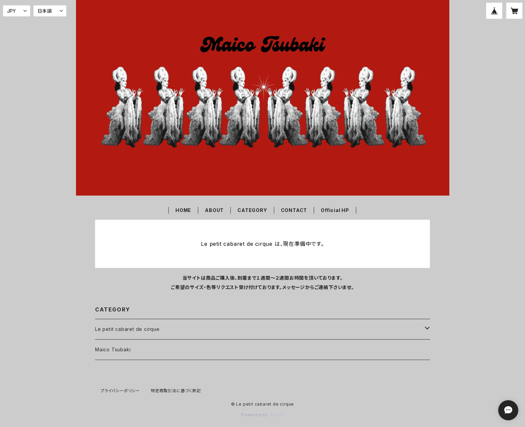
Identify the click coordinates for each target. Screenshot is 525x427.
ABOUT (214, 210)
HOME (183, 210)
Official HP (335, 210)
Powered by (262, 414)
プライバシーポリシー (120, 390)
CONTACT (294, 210)
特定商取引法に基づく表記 (176, 390)
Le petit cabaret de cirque (127, 329)
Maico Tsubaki (113, 349)
